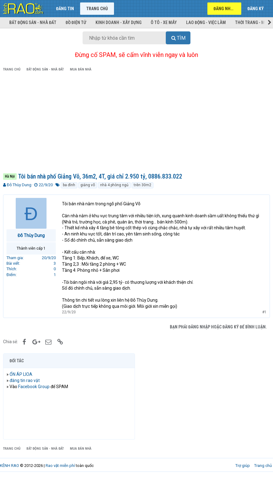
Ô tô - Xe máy (164, 22)
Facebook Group (34, 386)
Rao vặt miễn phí (60, 465)
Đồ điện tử (76, 22)
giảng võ (87, 185)
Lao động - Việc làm (206, 22)
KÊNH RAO (9, 465)
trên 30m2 (142, 185)
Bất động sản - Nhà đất (32, 22)
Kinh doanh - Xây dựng (118, 22)
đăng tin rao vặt (25, 380)
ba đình (69, 185)
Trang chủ (97, 8)
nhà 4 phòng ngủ (114, 185)
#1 (264, 312)
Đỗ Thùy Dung (19, 185)
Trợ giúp (242, 465)
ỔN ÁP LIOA (21, 374)
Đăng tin (65, 8)
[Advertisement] (136, 123)
